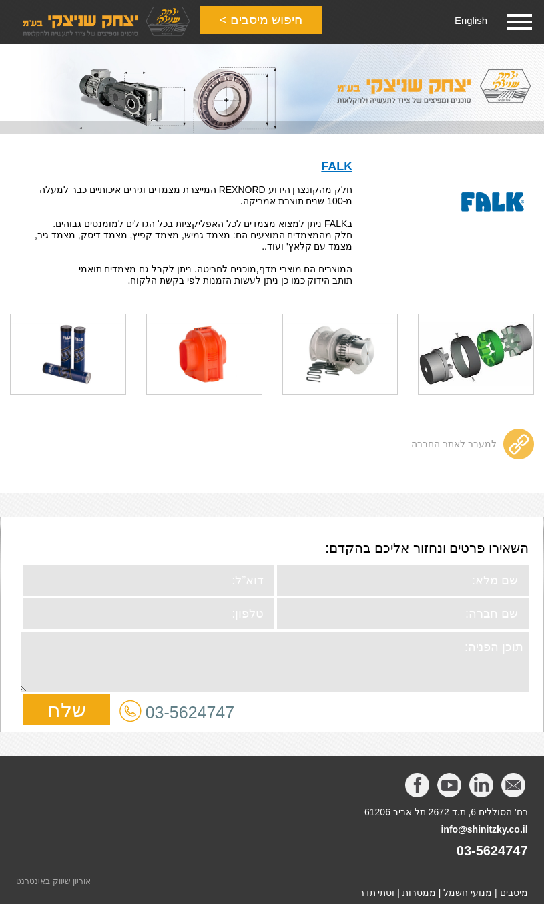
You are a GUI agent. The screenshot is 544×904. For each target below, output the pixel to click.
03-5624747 (190, 707)
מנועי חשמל (467, 888)
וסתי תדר (377, 888)
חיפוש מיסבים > (266, 22)
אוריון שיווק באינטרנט (53, 876)
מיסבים (514, 888)
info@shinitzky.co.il (484, 824)
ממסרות (419, 888)
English (470, 20)
